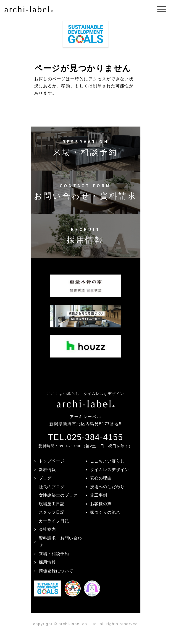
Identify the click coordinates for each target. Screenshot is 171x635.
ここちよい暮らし (107, 461)
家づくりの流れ (105, 512)
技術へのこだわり (107, 487)
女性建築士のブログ (58, 495)
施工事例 (99, 495)
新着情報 (47, 469)
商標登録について (56, 571)
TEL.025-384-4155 (85, 437)
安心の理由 (101, 478)
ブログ (45, 478)
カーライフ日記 (54, 521)
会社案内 (47, 529)
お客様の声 (101, 504)
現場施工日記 (52, 504)
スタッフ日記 (52, 512)
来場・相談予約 (54, 554)
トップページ (52, 461)
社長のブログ (52, 487)
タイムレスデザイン (109, 469)
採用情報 (47, 562)
